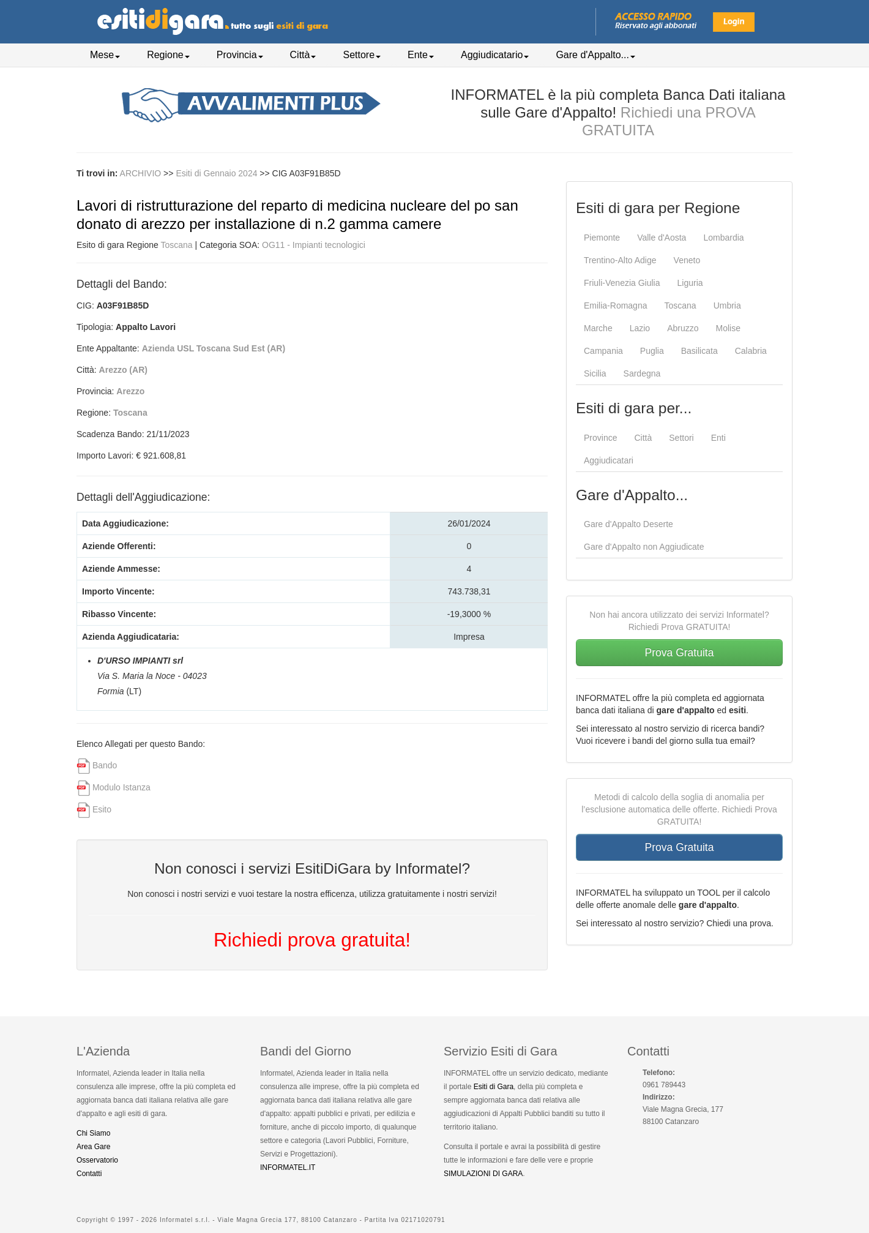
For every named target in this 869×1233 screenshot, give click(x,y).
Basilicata (699, 351)
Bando (104, 765)
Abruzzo (682, 328)
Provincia (240, 55)
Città (303, 55)
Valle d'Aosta (661, 237)
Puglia (652, 351)
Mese (105, 55)
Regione (168, 55)
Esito (101, 809)
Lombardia (723, 237)
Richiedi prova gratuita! (312, 940)
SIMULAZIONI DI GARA (483, 1173)
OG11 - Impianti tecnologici (313, 245)
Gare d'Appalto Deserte (628, 524)
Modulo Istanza (121, 787)
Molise (728, 328)
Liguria (690, 283)
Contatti (89, 1173)
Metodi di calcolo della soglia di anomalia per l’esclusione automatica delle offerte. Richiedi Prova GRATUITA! (679, 809)
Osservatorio (97, 1160)
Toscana (177, 245)
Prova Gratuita (679, 652)
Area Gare (93, 1146)
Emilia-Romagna (615, 305)
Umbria (727, 305)
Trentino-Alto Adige (620, 260)
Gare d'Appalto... (595, 55)
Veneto (687, 260)
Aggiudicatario (495, 55)
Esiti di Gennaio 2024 (217, 173)
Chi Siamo (93, 1133)
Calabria (751, 351)
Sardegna (642, 373)
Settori (681, 438)
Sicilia (595, 373)
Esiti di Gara (493, 1086)
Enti (718, 438)
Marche (598, 328)
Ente (421, 55)
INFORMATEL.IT (287, 1167)
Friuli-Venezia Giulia (622, 283)
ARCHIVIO (141, 173)
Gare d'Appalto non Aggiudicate (644, 547)
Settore (362, 55)
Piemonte (602, 237)
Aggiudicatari (608, 460)
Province (600, 438)
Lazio (640, 328)
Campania (603, 351)
